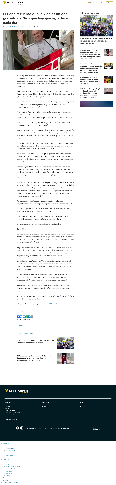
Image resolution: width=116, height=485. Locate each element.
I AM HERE (10, 455)
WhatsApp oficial (10, 411)
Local (7, 446)
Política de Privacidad (62, 429)
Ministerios (9, 473)
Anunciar (45, 406)
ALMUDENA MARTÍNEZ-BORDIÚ (14, 27)
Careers (8, 476)
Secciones (6, 444)
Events (5, 458)
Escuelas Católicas (10, 415)
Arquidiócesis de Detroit (12, 413)
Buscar (103, 2)
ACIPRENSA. (52, 304)
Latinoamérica (10, 449)
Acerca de (6, 460)
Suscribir (109, 2)
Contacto (7, 408)
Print (20, 325)
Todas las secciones (94, 3)
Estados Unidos (10, 451)
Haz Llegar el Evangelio (12, 419)
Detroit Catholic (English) (10, 482)
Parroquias (8, 417)
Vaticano (40, 27)
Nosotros (7, 406)
